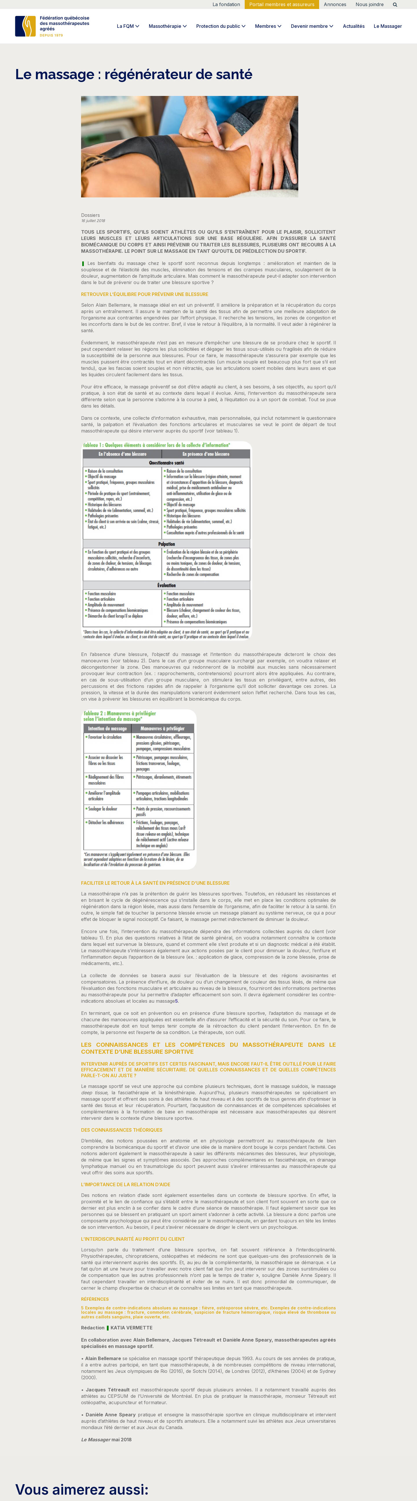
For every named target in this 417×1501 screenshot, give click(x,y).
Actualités (354, 26)
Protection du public (218, 26)
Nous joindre (370, 4)
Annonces (335, 4)
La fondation (226, 4)
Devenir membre (309, 26)
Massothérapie (165, 26)
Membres (265, 26)
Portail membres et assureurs (281, 4)
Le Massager (388, 26)
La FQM (125, 26)
